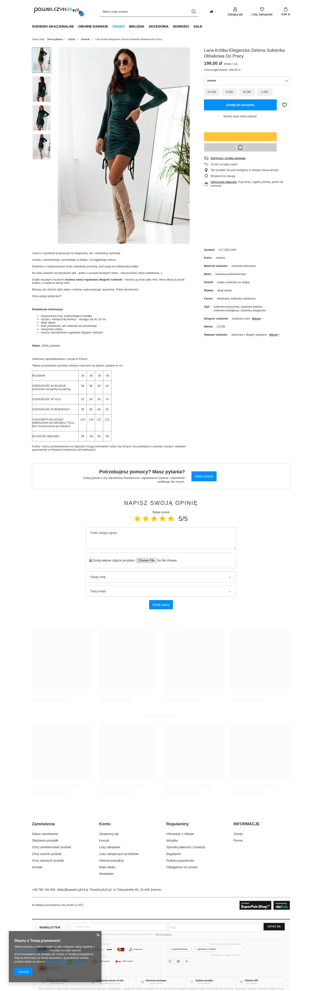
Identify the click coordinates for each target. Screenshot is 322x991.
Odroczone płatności (224, 182)
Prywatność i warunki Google (64, 961)
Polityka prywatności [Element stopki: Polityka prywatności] (180, 860)
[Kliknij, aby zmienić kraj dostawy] (213, 11)
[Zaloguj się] (235, 11)
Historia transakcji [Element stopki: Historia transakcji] (111, 860)
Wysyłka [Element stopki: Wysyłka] (172, 840)
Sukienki (85, 39)
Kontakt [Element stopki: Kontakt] (37, 867)
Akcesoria (158, 26)
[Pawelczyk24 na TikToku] (186, 961)
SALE (198, 26)
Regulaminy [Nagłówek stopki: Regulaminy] (177, 824)
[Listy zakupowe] (262, 11)
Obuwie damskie (93, 26)
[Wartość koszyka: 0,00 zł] (285, 11)
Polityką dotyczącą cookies (31, 950)
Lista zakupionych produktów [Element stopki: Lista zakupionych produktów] (119, 854)
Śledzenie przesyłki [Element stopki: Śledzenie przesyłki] (45, 840)
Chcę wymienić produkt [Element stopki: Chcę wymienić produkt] (48, 860)
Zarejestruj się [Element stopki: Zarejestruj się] (109, 834)
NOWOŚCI (181, 26)
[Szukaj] (194, 12)
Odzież (118, 26)
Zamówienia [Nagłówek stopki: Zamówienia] (43, 824)
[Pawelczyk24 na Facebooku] (178, 961)
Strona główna (55, 39)
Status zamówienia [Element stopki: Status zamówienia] (45, 834)
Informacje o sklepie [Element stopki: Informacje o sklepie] (180, 834)
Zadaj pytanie (204, 476)
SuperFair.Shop (178, 949)
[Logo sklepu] (59, 11)
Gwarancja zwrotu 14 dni (110, 980)
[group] (124, 145)
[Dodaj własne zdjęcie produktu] (165, 560)
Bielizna (136, 26)
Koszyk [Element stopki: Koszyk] (104, 840)
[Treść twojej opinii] (161, 538)
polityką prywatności (163, 934)
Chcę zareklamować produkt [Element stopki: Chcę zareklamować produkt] (51, 847)
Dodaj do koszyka (241, 105)
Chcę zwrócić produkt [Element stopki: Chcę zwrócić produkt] (47, 854)
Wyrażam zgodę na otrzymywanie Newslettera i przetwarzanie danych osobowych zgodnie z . (123, 934)
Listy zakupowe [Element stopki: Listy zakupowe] (109, 847)
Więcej (256, 318)
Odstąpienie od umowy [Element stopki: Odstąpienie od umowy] (182, 867)
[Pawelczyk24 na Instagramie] (169, 961)
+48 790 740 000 (43, 889)
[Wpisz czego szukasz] (149, 12)
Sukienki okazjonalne (53, 26)
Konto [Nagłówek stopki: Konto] (105, 824)
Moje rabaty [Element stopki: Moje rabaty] (107, 867)
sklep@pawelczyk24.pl (72, 889)
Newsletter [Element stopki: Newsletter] (106, 874)
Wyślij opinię (161, 604)
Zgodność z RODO (205, 949)
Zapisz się (274, 926)
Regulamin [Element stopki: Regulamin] (173, 854)
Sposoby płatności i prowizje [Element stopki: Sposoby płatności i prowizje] (185, 847)
